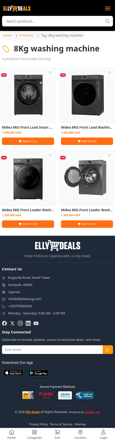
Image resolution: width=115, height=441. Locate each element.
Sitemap (80, 424)
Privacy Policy (38, 424)
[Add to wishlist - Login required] (50, 73)
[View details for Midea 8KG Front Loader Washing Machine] (28, 178)
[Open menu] (107, 8)
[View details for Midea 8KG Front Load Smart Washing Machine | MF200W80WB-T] (28, 95)
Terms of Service (61, 424)
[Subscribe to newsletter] (108, 349)
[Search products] (107, 21)
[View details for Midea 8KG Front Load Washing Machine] (87, 95)
